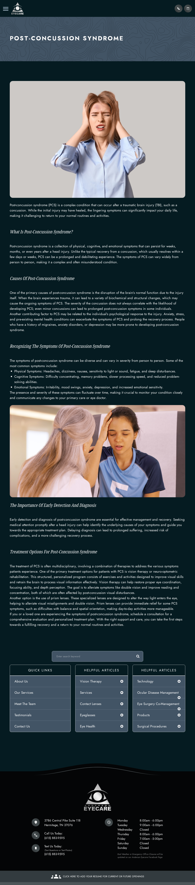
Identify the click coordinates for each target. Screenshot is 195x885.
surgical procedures (152, 726)
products (143, 715)
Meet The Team (25, 703)
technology (145, 681)
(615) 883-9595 (54, 838)
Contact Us (22, 726)
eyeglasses (87, 715)
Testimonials (22, 715)
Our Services (23, 692)
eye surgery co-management (158, 703)
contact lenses (90, 703)
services (86, 692)
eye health (87, 726)
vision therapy (91, 681)
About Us (21, 681)
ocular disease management (158, 692)
